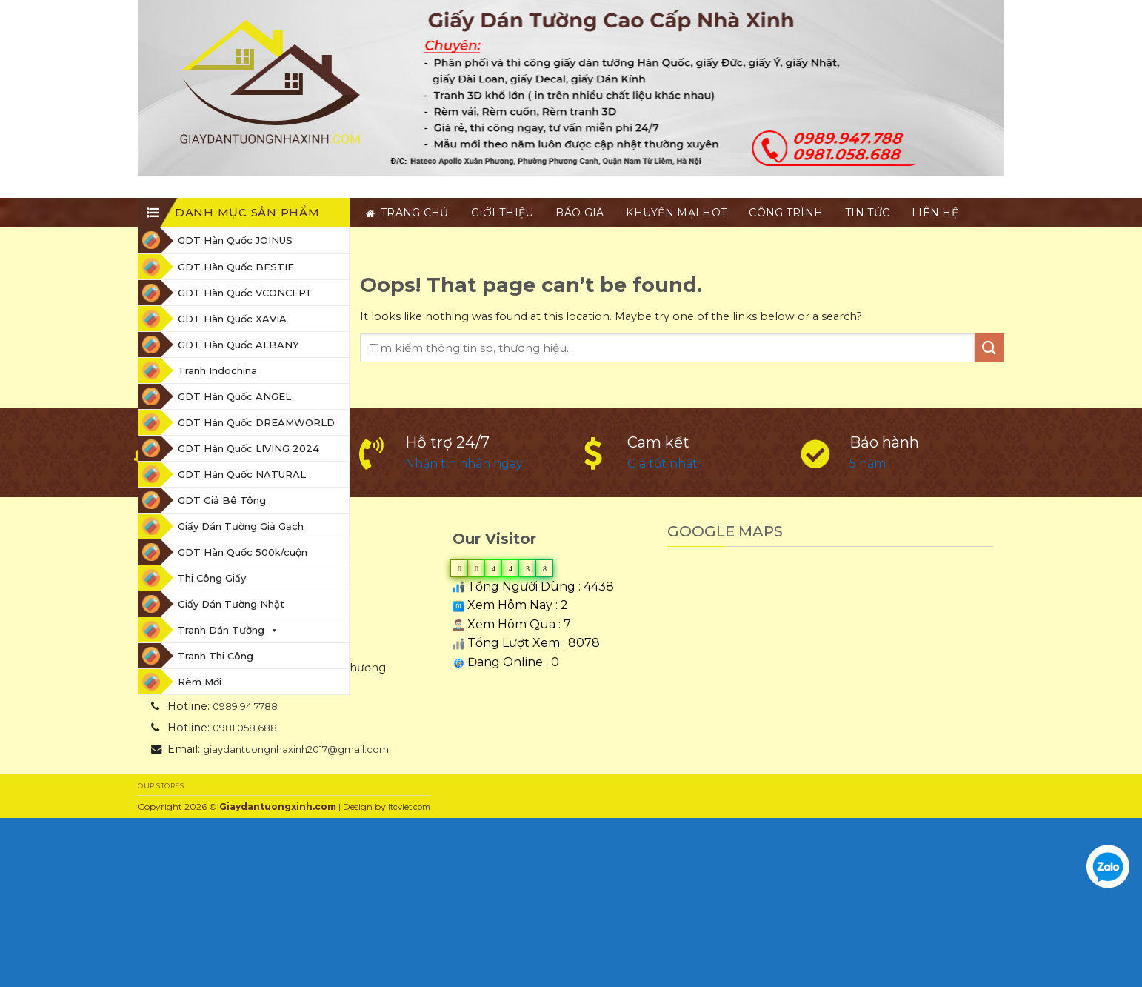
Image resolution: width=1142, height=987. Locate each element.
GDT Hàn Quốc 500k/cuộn (242, 552)
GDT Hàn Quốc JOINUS (235, 240)
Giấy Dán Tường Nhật (231, 604)
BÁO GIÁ (579, 212)
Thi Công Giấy (212, 578)
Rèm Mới (199, 682)
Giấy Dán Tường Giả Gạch (241, 526)
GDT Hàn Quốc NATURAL (242, 474)
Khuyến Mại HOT (676, 212)
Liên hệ (935, 212)
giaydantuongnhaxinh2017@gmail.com (296, 749)
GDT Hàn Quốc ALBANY (238, 344)
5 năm (867, 463)
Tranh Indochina (217, 370)
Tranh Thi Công (215, 656)
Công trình (786, 212)
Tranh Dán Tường (228, 629)
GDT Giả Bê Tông (222, 500)
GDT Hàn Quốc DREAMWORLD (256, 422)
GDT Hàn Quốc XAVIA (232, 319)
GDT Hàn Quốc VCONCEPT (245, 293)
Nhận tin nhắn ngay (464, 463)
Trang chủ (407, 212)
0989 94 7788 (245, 706)
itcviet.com (409, 807)
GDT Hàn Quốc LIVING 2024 (248, 448)
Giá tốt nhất (662, 463)
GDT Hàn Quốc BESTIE (236, 267)
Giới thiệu (502, 212)
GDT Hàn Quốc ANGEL (234, 396)
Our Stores (161, 786)
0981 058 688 (245, 728)
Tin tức (867, 212)
